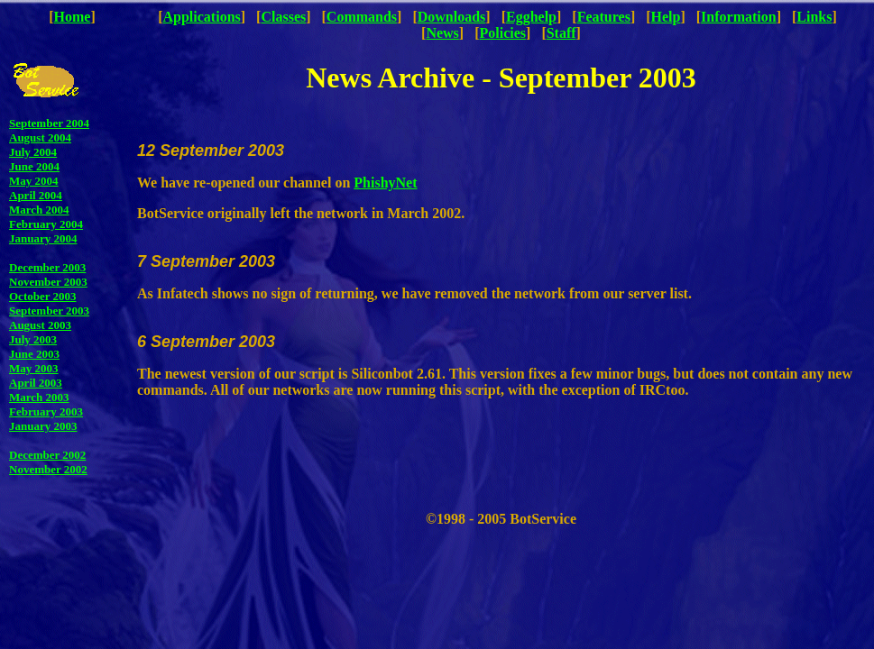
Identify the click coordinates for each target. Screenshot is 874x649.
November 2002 (48, 469)
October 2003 (43, 296)
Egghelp (531, 16)
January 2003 (43, 426)
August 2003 (40, 325)
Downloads (452, 16)
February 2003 (46, 411)
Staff (561, 33)
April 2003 (35, 382)
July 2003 (33, 339)
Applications (202, 16)
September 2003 (49, 310)
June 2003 (34, 354)
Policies (503, 33)
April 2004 (35, 195)
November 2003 (48, 281)
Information (739, 16)
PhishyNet (385, 182)
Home (72, 16)
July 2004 (33, 152)
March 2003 (39, 397)
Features (603, 16)
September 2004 (49, 123)
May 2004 (34, 180)
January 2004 (43, 238)
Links (814, 16)
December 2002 (47, 455)
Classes (283, 16)
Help (666, 16)
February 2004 (46, 224)
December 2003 (47, 267)
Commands (362, 16)
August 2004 (40, 137)
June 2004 (34, 166)
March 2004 (39, 209)
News (442, 33)
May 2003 (34, 368)
